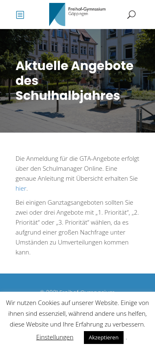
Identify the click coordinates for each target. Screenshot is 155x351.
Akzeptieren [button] (104, 337)
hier (21, 188)
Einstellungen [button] (55, 337)
